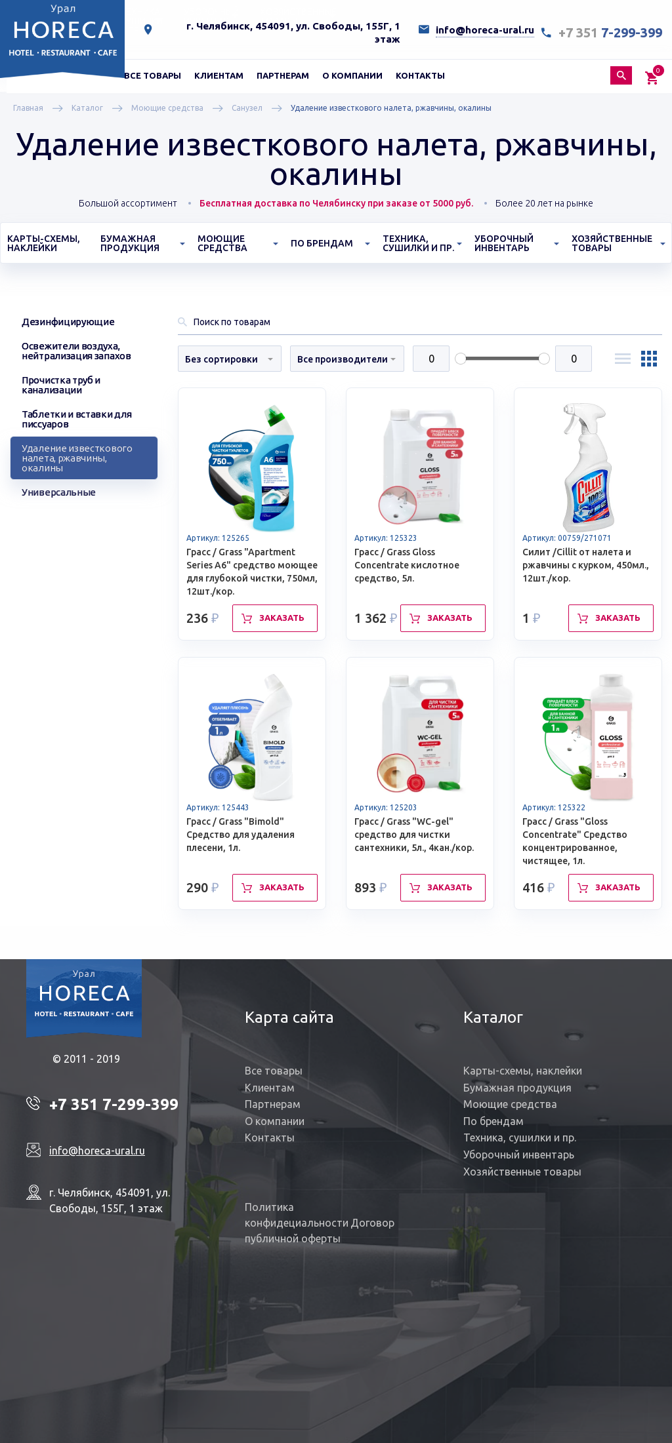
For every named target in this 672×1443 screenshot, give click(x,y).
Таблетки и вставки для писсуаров (76, 418)
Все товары (152, 75)
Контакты (420, 75)
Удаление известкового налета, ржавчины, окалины (77, 458)
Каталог (493, 1017)
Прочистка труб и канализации (61, 384)
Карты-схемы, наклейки (43, 243)
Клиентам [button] (218, 75)
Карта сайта (289, 1017)
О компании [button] (352, 75)
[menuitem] (152, 75)
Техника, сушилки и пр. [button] (418, 243)
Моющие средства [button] (222, 243)
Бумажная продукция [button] (129, 243)
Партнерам (283, 75)
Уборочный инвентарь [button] (504, 243)
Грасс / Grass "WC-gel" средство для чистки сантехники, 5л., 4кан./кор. (414, 834)
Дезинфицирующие (68, 321)
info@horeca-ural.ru (485, 29)
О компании (274, 1121)
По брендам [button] (322, 243)
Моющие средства (510, 1104)
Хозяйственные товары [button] (612, 243)
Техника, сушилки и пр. (519, 1137)
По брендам (493, 1121)
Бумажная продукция (517, 1088)
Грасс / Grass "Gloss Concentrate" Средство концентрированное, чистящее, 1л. (574, 841)
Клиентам (270, 1088)
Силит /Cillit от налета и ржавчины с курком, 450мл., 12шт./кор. (585, 565)
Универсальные (59, 492)
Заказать (281, 617)
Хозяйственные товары (522, 1171)
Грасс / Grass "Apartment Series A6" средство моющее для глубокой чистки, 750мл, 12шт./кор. (252, 572)
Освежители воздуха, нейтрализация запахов (76, 350)
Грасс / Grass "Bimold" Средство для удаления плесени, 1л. (240, 834)
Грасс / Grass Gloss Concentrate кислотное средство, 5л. (406, 565)
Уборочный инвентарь (518, 1154)
